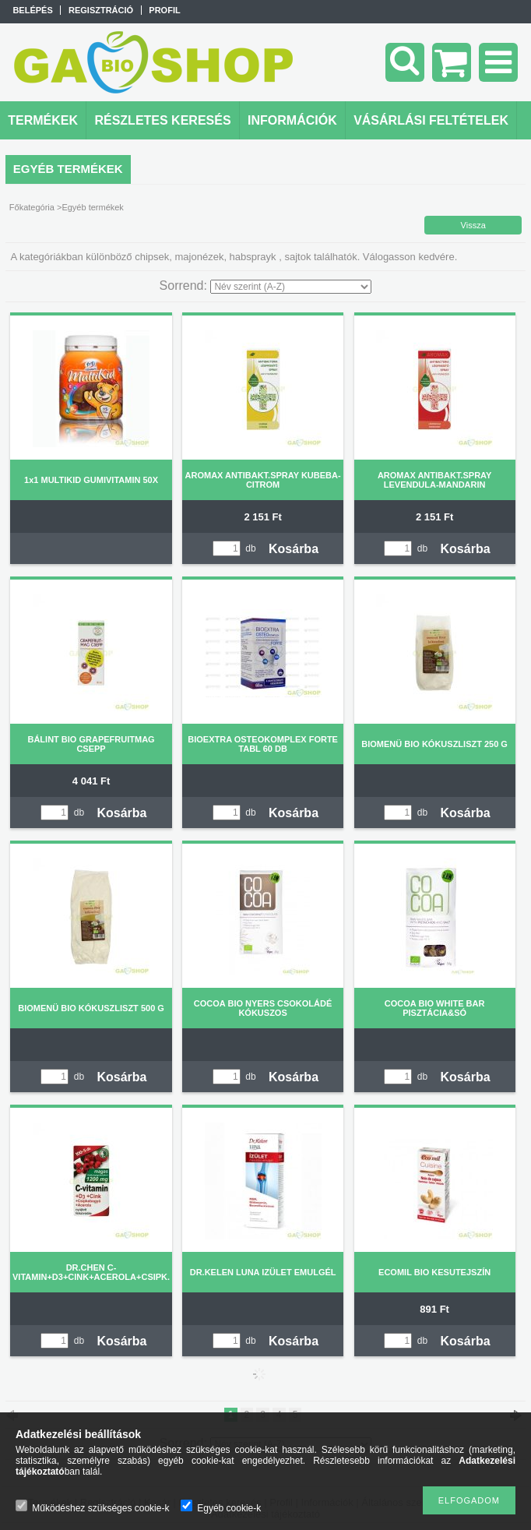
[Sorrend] (290, 287)
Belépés (32, 10)
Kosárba (293, 548)
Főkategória (32, 207)
